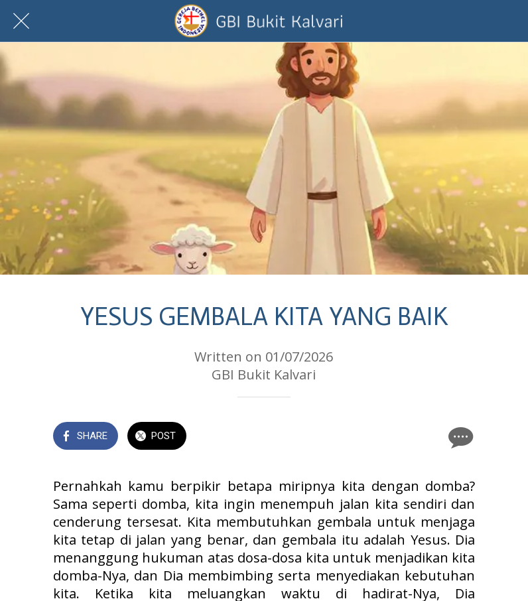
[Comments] (459, 437)
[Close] (21, 21)
